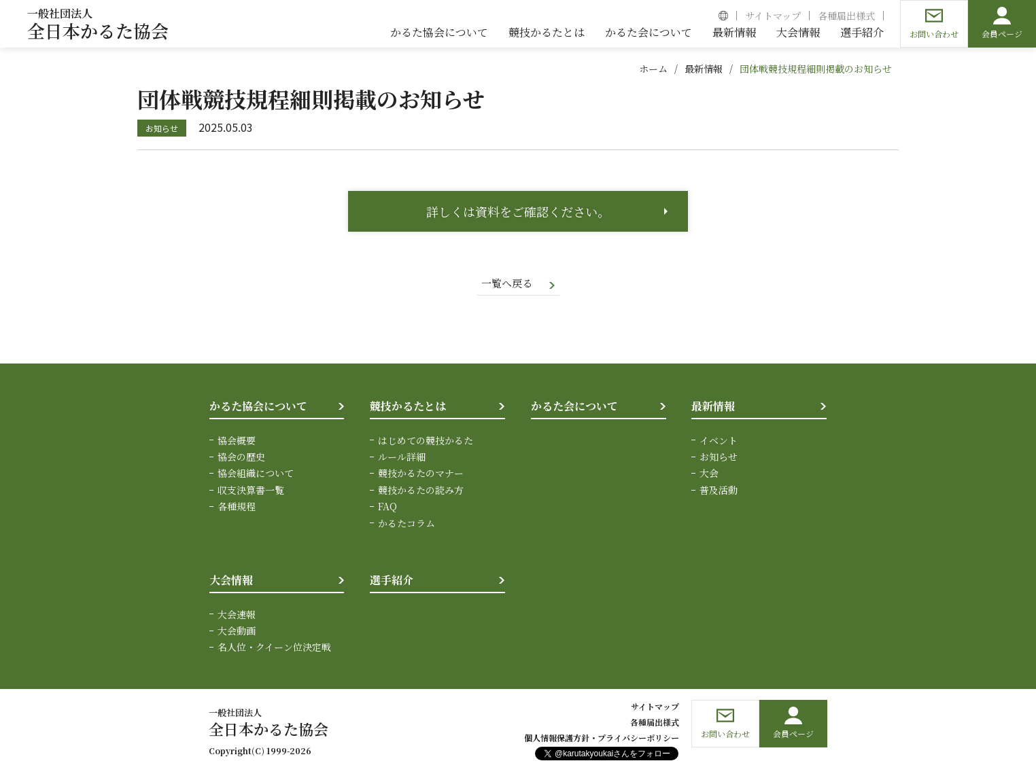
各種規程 (237, 507)
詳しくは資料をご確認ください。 (518, 211)
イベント (719, 441)
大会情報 (231, 581)
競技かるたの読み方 (421, 490)
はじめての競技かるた (425, 441)
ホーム (653, 68)
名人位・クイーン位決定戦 (274, 648)
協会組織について (256, 474)
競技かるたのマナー (421, 474)
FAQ (387, 507)
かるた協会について (258, 407)
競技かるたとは (408, 407)
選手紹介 (391, 581)
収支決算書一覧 (251, 490)
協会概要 (237, 441)
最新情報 (704, 68)
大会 (709, 474)
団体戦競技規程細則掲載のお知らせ (816, 68)
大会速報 (237, 615)
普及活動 (719, 490)
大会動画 (237, 631)
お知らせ (719, 458)
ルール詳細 (402, 458)
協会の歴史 (241, 458)
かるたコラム (406, 524)
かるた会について (574, 407)
